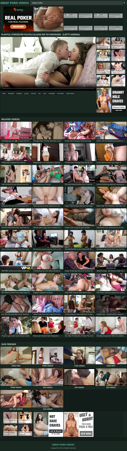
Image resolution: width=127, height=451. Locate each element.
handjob (52, 93)
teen (4, 93)
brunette (60, 93)
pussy (26, 93)
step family (70, 93)
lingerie (19, 93)
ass (39, 93)
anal (44, 93)
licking (33, 93)
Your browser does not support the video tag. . (48, 64)
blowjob (11, 93)
